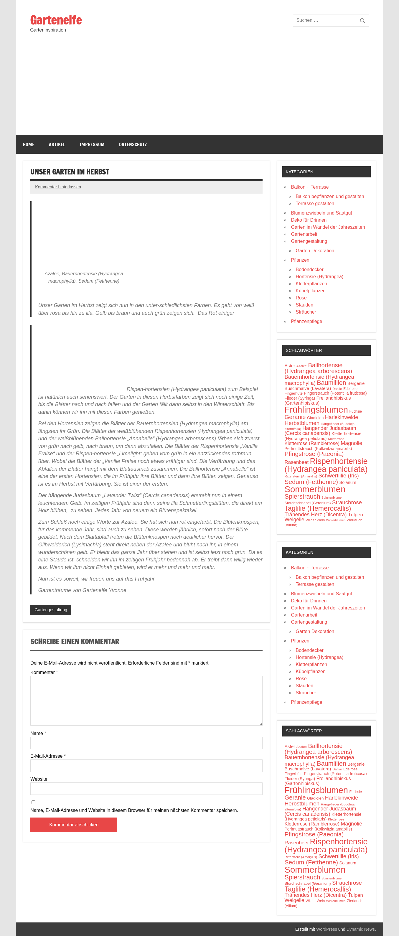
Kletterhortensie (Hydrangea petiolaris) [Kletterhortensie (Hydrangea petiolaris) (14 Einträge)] (322, 436)
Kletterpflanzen (311, 283)
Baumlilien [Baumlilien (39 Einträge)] (331, 382)
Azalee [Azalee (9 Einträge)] (301, 366)
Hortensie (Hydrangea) (319, 276)
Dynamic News (361, 929)
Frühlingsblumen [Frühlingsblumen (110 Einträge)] (316, 409)
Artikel (57, 144)
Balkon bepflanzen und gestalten (330, 196)
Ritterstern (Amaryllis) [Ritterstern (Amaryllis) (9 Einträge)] (300, 476)
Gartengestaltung (51, 609)
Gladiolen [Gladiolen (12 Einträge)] (315, 418)
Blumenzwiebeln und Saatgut (321, 212)
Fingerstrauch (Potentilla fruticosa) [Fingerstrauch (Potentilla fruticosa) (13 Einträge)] (335, 393)
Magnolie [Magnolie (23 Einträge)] (351, 443)
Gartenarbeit (304, 234)
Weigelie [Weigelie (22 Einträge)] (294, 520)
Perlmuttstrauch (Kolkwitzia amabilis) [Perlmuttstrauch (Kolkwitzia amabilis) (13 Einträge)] (318, 448)
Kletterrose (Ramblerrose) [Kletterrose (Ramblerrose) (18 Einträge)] (311, 443)
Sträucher (306, 311)
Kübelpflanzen (310, 290)
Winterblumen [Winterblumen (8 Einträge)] (336, 520)
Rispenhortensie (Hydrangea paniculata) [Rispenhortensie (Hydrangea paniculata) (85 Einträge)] (325, 465)
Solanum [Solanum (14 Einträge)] (347, 482)
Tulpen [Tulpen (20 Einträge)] (355, 515)
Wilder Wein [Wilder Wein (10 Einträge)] (315, 520)
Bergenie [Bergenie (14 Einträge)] (356, 383)
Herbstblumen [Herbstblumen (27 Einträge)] (301, 423)
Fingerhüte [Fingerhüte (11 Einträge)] (293, 393)
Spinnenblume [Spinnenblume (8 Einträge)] (331, 497)
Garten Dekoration (315, 250)
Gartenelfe (56, 19)
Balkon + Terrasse (310, 186)
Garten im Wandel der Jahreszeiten (328, 227)
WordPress (326, 929)
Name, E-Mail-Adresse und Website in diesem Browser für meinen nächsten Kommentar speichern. (134, 810)
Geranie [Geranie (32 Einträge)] (295, 417)
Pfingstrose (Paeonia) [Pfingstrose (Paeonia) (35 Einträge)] (314, 453)
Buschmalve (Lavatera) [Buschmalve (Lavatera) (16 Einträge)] (307, 388)
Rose (301, 297)
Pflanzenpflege (306, 321)
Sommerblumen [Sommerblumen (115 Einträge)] (314, 489)
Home (28, 144)
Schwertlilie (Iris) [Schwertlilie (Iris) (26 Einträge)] (338, 475)
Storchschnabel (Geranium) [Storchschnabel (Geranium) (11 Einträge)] (307, 503)
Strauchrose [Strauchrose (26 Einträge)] (347, 502)
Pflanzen (300, 260)
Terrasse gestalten (315, 203)
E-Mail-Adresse (48, 756)
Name (38, 733)
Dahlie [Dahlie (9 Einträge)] (337, 388)
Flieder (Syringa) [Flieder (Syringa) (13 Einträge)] (299, 398)
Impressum (92, 144)
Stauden (304, 304)
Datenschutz (133, 144)
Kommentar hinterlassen (58, 186)
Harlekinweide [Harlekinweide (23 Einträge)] (341, 417)
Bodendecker (309, 269)
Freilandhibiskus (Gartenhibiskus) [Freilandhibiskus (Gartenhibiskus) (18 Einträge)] (317, 400)
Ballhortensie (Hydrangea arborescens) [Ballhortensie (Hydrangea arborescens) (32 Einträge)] (318, 368)
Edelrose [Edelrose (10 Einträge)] (350, 389)
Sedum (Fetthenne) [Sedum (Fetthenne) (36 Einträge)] (311, 481)
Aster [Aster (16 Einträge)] (289, 365)
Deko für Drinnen (309, 220)
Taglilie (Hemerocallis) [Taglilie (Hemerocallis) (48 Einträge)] (317, 508)
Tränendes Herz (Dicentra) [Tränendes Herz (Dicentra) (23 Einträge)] (315, 515)
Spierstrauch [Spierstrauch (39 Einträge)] (302, 496)
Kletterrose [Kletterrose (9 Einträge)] (336, 439)
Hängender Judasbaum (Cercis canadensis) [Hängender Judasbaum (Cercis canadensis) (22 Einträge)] (320, 430)
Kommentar (44, 672)
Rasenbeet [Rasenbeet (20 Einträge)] (296, 462)
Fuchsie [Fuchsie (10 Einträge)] (355, 411)
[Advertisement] (199, 91)
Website (38, 779)
